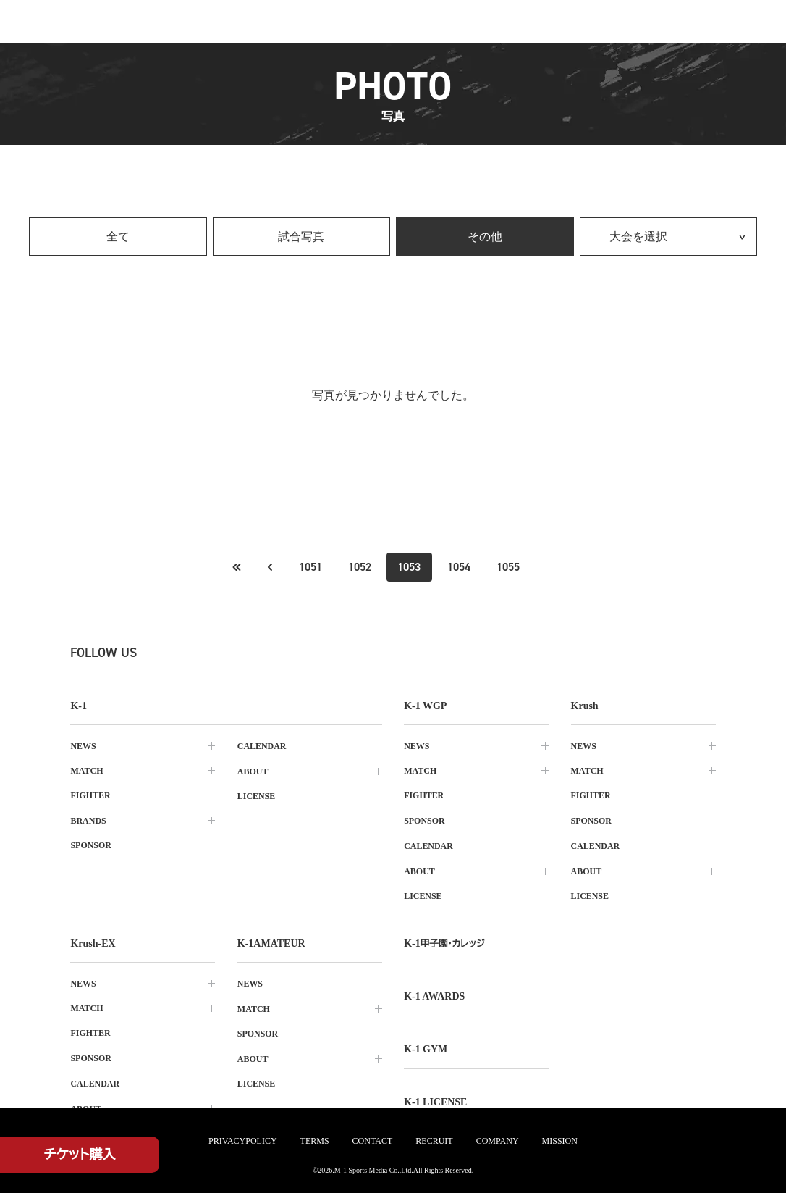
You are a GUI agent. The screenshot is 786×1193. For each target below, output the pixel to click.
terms (314, 1141)
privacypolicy (242, 1141)
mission (560, 1141)
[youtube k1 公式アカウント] (328, 653)
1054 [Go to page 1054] (458, 566)
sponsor (90, 845)
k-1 (444, 940)
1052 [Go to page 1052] (359, 566)
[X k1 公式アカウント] (169, 653)
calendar (262, 746)
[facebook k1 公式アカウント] (232, 653)
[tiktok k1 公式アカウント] (264, 653)
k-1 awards (434, 992)
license (256, 795)
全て (118, 236)
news (83, 746)
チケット (80, 1155)
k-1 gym (425, 1044)
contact (372, 1141)
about (253, 771)
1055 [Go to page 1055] (508, 566)
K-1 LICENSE (436, 1097)
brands (88, 820)
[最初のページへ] (269, 567)
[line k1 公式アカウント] (296, 653)
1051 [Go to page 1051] (310, 566)
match (86, 771)
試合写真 (301, 236)
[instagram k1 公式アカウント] (200, 653)
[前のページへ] (236, 567)
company (497, 1141)
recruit (433, 1141)
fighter (90, 795)
